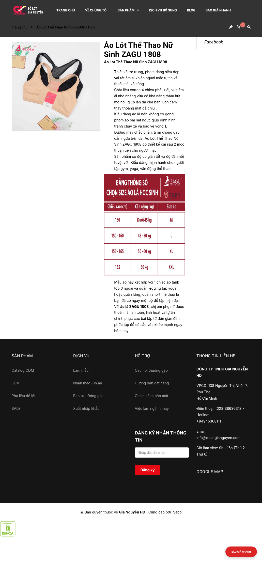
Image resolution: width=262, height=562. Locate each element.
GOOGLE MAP (209, 471)
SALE (16, 408)
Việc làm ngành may (152, 408)
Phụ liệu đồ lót (24, 396)
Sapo (177, 512)
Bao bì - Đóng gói (87, 396)
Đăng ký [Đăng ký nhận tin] (147, 470)
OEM (16, 383)
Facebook (213, 42)
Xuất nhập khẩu (86, 408)
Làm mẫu (80, 370)
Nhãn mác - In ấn (87, 383)
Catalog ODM (23, 370)
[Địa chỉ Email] (162, 452)
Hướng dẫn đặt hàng (152, 383)
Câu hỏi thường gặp (151, 370)
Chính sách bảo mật (151, 396)
